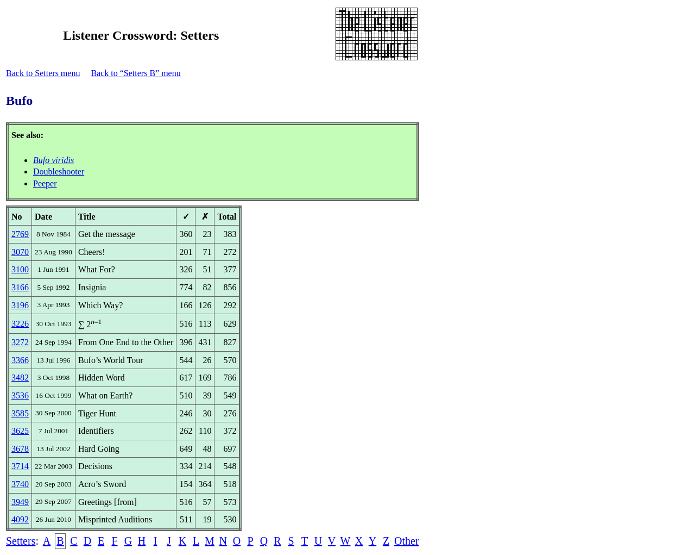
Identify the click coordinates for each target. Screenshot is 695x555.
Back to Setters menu (43, 73)
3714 (20, 466)
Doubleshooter (58, 171)
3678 (20, 448)
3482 (20, 377)
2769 (20, 234)
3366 (20, 360)
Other (406, 541)
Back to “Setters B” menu (135, 73)
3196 (20, 305)
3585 (20, 413)
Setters (20, 541)
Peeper (45, 183)
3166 (20, 287)
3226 (20, 323)
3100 (20, 269)
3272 (20, 342)
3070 (20, 252)
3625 (20, 430)
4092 (20, 519)
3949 (20, 502)
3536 (20, 395)
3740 (20, 484)
